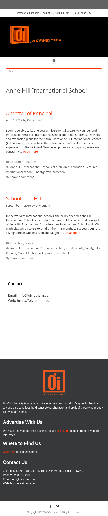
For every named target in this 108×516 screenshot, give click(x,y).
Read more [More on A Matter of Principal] (30, 151)
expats (78, 248)
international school (19, 172)
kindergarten (42, 172)
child (54, 167)
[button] (54, 60)
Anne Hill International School (30, 167)
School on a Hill (23, 198)
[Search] (99, 71)
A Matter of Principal (29, 113)
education (77, 167)
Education (16, 162)
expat (69, 248)
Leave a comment (22, 177)
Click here (9, 451)
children (64, 167)
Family (29, 243)
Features (30, 162)
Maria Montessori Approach (36, 253)
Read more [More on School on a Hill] (73, 233)
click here (63, 430)
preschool (59, 172)
